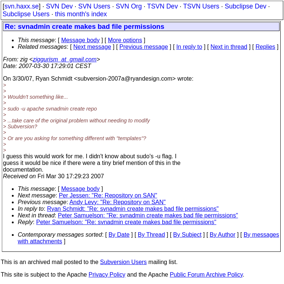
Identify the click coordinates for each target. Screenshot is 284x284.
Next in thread (228, 47)
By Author (222, 234)
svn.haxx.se (21, 6)
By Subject (187, 234)
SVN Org (129, 6)
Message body (80, 40)
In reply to (189, 47)
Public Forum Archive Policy (206, 274)
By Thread (151, 234)
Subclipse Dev (245, 6)
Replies (265, 47)
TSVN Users (201, 6)
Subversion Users (123, 262)
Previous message (143, 47)
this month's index (81, 14)
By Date (118, 234)
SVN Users (94, 6)
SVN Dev (59, 6)
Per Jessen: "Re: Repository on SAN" (108, 195)
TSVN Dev (162, 6)
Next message (92, 47)
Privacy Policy (106, 274)
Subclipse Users (26, 14)
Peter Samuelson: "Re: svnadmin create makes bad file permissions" (148, 215)
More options (125, 40)
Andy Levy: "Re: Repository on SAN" (118, 202)
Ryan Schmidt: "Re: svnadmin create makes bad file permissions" (133, 209)
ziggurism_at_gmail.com (65, 59)
